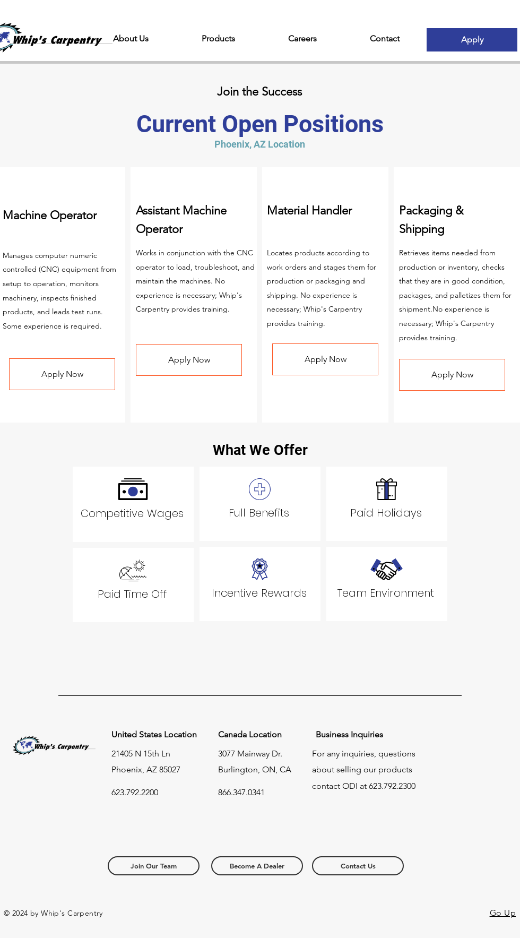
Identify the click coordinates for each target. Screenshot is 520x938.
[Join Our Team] (154, 865)
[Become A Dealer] (257, 865)
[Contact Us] (358, 865)
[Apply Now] (62, 374)
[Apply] (472, 40)
